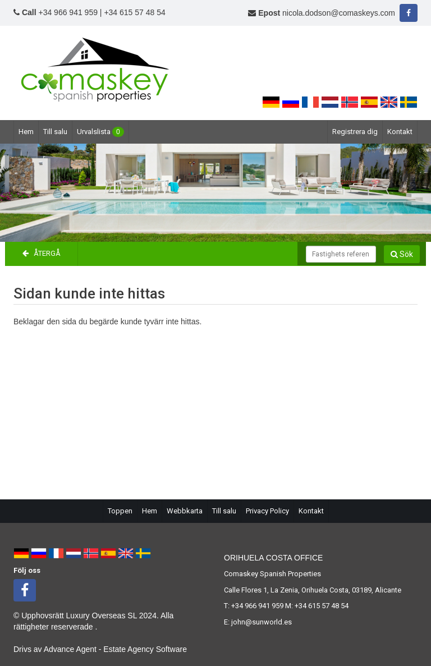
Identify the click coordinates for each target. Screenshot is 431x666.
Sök (402, 254)
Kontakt (399, 131)
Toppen (120, 511)
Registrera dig (355, 131)
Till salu (55, 131)
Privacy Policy (267, 511)
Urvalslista (100, 132)
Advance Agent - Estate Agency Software (115, 649)
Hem (26, 131)
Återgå (41, 253)
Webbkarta (185, 511)
